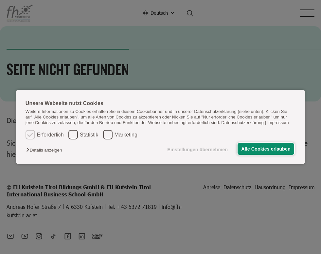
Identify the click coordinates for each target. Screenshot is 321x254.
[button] (46, 150)
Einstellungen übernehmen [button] (197, 149)
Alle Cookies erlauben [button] (265, 149)
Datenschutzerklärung (242, 122)
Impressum (278, 122)
